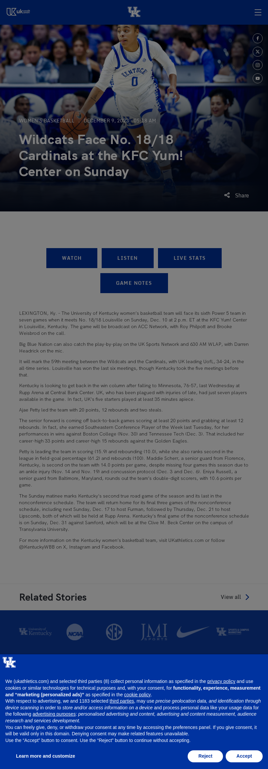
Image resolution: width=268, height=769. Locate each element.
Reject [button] (205, 756)
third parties (122, 701)
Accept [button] (244, 756)
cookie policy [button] (137, 694)
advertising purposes (54, 714)
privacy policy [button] (221, 681)
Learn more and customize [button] (45, 756)
